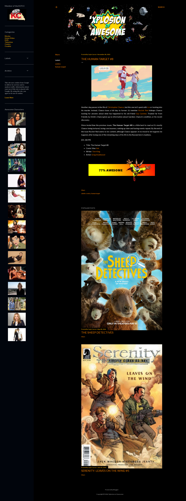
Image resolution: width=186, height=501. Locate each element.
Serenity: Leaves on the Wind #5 (105, 470)
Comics (8, 44)
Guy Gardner (141, 113)
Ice (148, 107)
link (97, 148)
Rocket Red (143, 110)
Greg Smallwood (98, 154)
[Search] (161, 7)
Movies (7, 36)
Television (9, 42)
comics (58, 64)
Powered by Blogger (110, 489)
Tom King (96, 151)
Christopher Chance (116, 107)
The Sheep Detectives (97, 332)
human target (60, 67)
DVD (7, 40)
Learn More (9, 98)
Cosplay (8, 46)
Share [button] (57, 55)
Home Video (10, 38)
